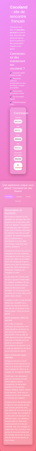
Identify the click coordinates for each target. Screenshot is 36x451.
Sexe (18, 135)
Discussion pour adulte (18, 154)
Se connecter (18, 166)
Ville (18, 144)
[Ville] (18, 148)
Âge (18, 126)
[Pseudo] (18, 122)
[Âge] (18, 130)
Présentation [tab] (8, 196)
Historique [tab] (19, 196)
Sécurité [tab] (28, 196)
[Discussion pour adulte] (18, 159)
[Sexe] (18, 139)
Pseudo (18, 117)
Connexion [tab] (18, 201)
